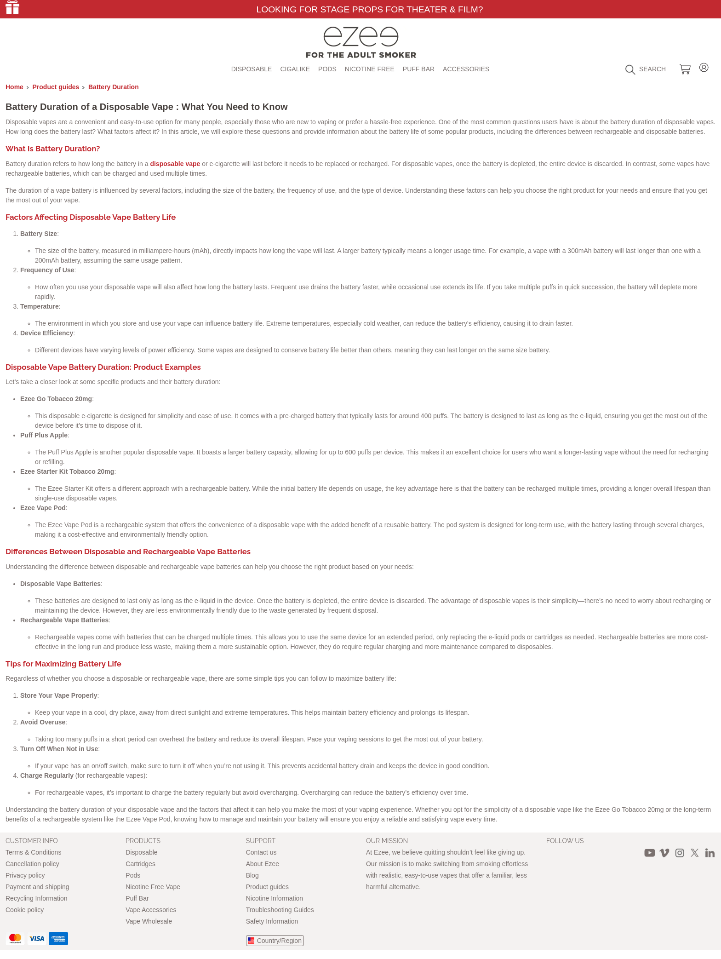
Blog (252, 875)
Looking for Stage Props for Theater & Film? (369, 9)
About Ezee (262, 863)
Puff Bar (419, 69)
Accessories (466, 69)
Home (14, 87)
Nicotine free (370, 69)
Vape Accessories (151, 909)
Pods (327, 69)
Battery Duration (113, 87)
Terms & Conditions (33, 852)
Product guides (56, 87)
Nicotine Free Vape (153, 886)
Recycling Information (37, 898)
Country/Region (279, 940)
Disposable (251, 69)
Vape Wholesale (149, 921)
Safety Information (272, 921)
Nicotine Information (274, 898)
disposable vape (175, 163)
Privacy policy (25, 875)
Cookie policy (25, 909)
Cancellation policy (32, 863)
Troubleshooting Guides (280, 909)
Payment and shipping (37, 886)
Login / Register (704, 66)
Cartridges (140, 863)
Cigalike (295, 69)
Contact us (261, 852)
